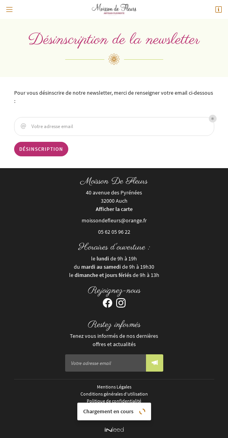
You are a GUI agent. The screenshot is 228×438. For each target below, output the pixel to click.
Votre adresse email (46, 126)
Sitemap (114, 415)
